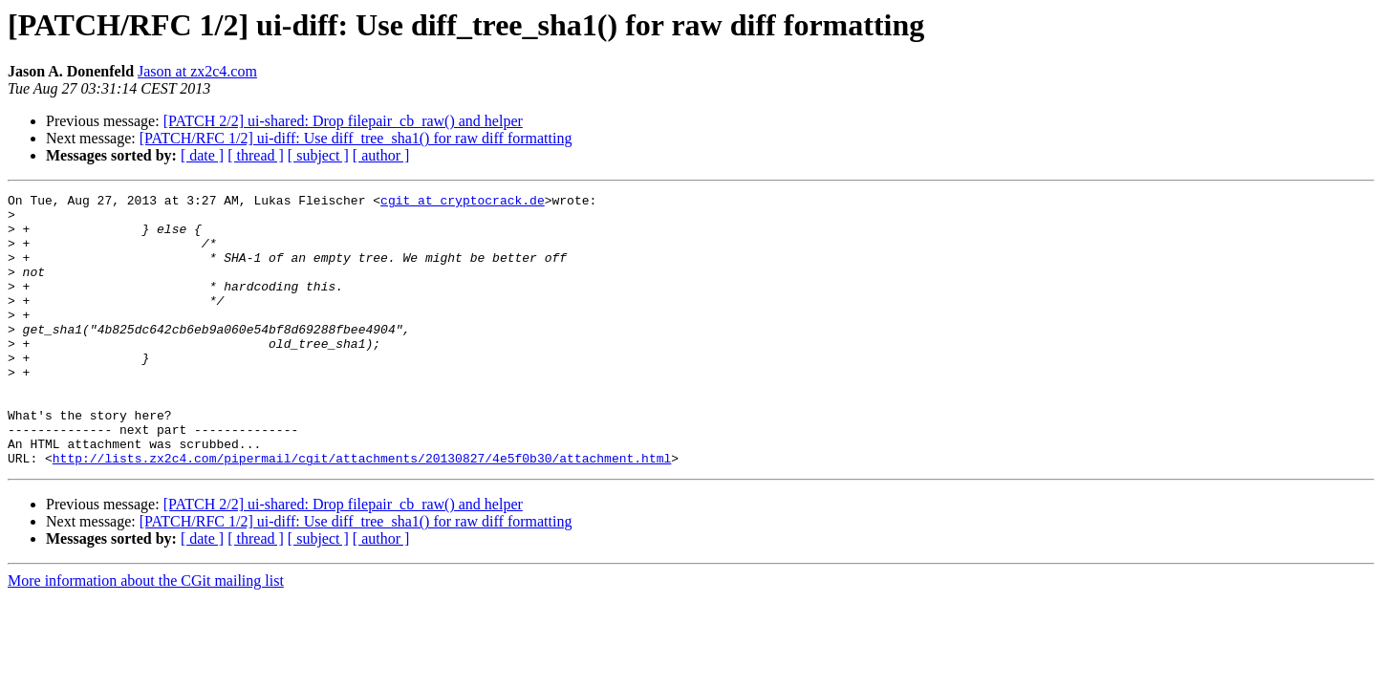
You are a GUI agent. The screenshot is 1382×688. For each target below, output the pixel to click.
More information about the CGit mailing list (146, 635)
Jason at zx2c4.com (197, 71)
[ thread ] (255, 155)
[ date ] (202, 155)
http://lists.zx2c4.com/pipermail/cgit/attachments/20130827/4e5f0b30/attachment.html (362, 512)
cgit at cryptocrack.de (462, 202)
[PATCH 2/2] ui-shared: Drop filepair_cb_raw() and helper (343, 121)
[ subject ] (318, 155)
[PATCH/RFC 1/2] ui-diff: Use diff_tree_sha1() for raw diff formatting (356, 138)
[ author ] (381, 155)
